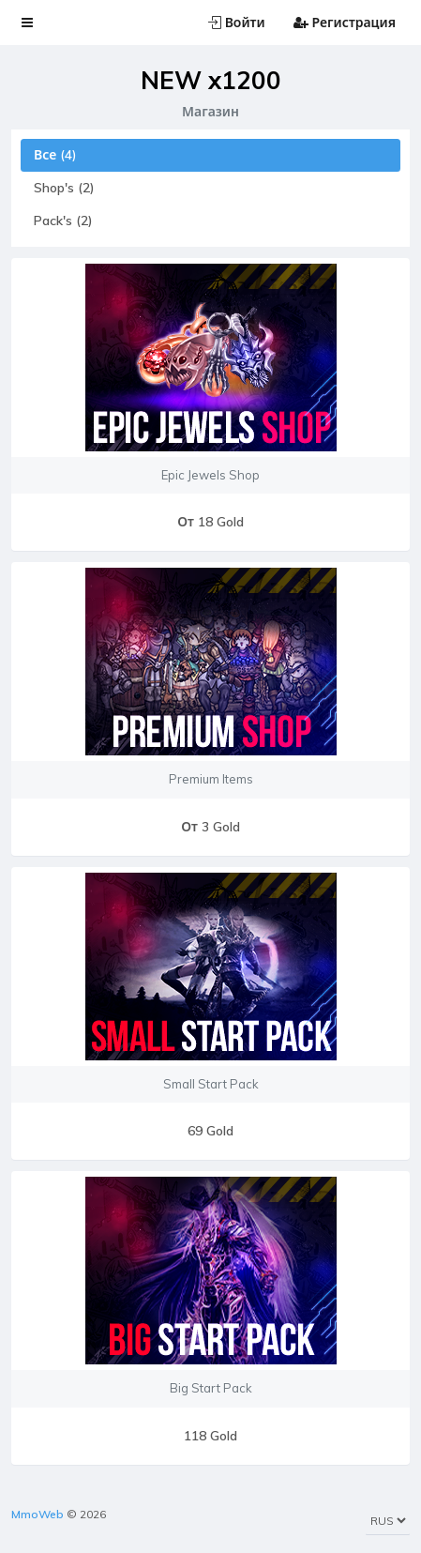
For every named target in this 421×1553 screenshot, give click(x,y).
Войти (236, 22)
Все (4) (55, 154)
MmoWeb (37, 1514)
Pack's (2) (63, 220)
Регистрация (344, 22)
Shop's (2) (64, 187)
